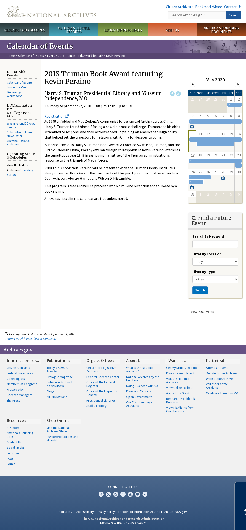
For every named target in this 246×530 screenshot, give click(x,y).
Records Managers (19, 395)
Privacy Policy (105, 512)
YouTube (130, 494)
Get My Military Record (181, 368)
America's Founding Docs (20, 435)
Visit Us (172, 29)
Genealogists (16, 379)
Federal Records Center (102, 377)
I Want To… (176, 360)
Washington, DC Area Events (21, 125)
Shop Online (58, 420)
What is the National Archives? (139, 369)
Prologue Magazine (60, 377)
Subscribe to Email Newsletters (59, 384)
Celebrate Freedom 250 (222, 393)
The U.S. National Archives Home (51, 11)
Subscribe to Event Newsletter (20, 134)
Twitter (178, 93)
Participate (216, 360)
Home (11, 56)
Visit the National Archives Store (58, 429)
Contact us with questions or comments (31, 339)
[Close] (240, 487)
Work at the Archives (220, 379)
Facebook (172, 93)
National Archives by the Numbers (142, 379)
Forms (11, 464)
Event (51, 56)
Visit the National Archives (18, 143)
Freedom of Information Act (136, 512)
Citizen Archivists (179, 6)
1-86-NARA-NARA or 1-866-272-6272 (123, 523)
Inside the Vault (17, 87)
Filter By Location (207, 254)
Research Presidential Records (181, 400)
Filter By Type (203, 271)
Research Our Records (24, 29)
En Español (14, 453)
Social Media (15, 448)
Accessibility (85, 512)
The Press (13, 400)
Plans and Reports (138, 391)
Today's (57, 369)
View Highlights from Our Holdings (180, 409)
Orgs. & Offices (100, 360)
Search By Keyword (208, 236)
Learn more (205, 522)
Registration (56, 116)
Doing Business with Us (142, 386)
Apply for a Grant (177, 393)
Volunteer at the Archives (217, 386)
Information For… (23, 360)
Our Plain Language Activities (139, 404)
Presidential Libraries (101, 400)
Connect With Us (123, 487)
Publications (58, 360)
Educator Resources (123, 29)
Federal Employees (20, 373)
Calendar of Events (31, 56)
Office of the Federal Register (100, 384)
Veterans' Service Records (74, 29)
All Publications (57, 397)
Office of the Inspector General (102, 393)
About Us (134, 360)
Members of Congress (22, 384)
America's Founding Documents (221, 29)
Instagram (115, 494)
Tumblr (123, 494)
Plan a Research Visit (180, 373)
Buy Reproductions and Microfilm (62, 438)
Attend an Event (217, 368)
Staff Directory (96, 406)
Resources (16, 420)
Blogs (50, 391)
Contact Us (232, 6)
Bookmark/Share (208, 6)
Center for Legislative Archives (101, 369)
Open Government (139, 397)
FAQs (10, 459)
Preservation (15, 389)
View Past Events (202, 312)
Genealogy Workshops (14, 94)
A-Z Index (13, 428)
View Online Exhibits (179, 388)
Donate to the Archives (222, 373)
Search (233, 15)
